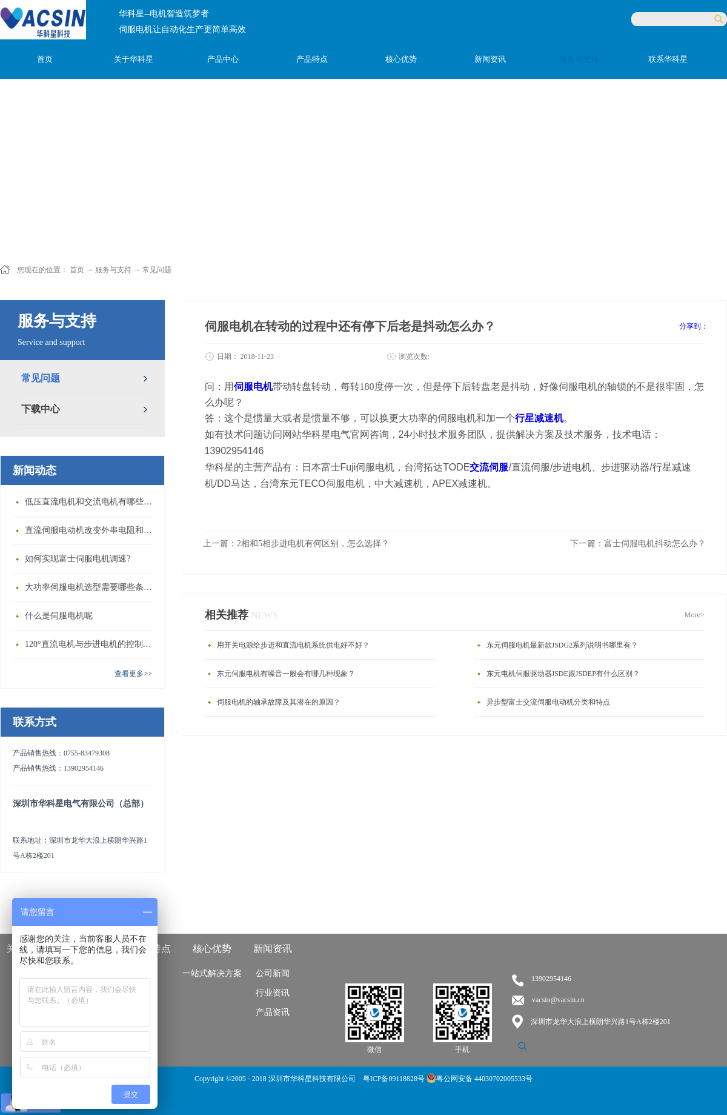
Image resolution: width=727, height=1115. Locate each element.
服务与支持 (113, 270)
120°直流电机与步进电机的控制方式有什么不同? (91, 644)
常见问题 (156, 270)
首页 (45, 59)
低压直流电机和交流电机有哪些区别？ (91, 501)
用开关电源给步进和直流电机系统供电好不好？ (293, 645)
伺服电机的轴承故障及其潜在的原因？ (278, 702)
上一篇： (296, 543)
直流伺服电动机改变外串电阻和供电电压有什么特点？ (91, 530)
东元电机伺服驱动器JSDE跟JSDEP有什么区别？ (563, 673)
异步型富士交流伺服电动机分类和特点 (548, 702)
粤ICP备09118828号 (395, 1078)
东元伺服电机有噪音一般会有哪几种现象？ (286, 673)
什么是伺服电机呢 (59, 615)
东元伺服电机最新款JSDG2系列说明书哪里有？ (562, 645)
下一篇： (638, 543)
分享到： (693, 326)
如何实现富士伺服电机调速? (77, 558)
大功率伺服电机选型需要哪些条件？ (91, 587)
